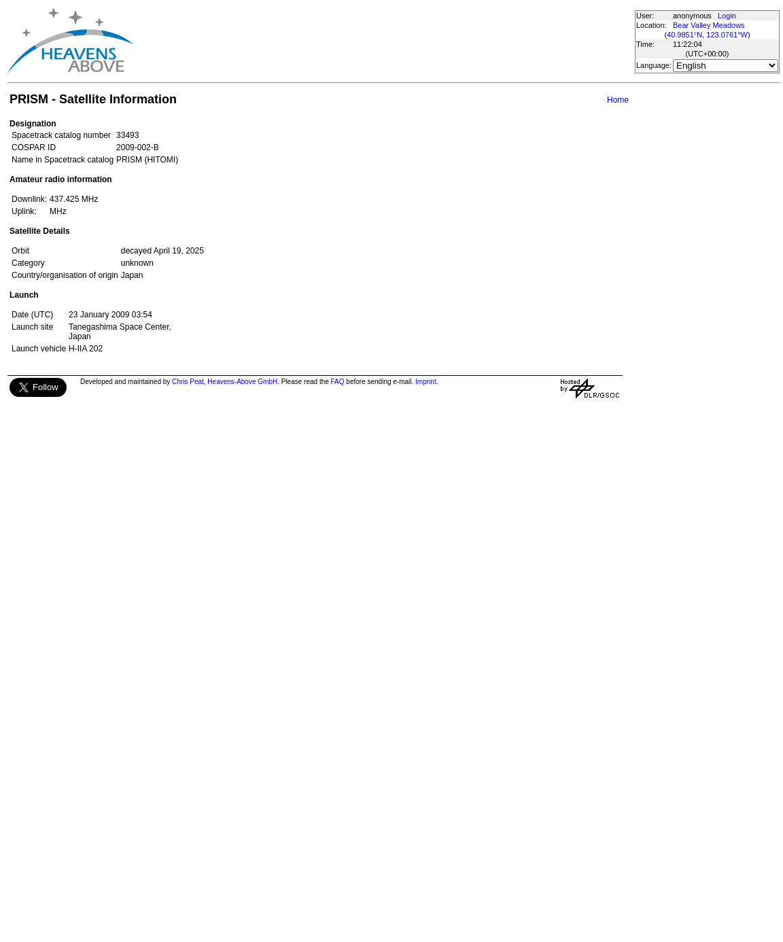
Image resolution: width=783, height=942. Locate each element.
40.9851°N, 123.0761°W (707, 35)
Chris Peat (188, 381)
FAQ (338, 381)
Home (618, 100)
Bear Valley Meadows (709, 25)
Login (727, 16)
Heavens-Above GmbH (242, 381)
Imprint (425, 381)
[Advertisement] (383, 40)
